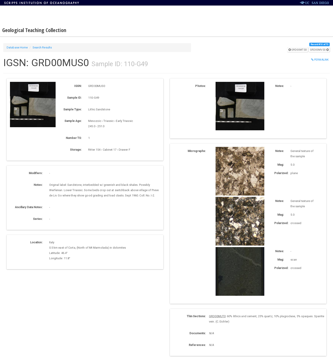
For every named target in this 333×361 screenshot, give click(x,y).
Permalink (320, 59)
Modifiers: (36, 173)
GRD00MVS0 (319, 49)
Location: (36, 242)
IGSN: (78, 86)
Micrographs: (197, 151)
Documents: (197, 333)
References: (197, 345)
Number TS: (74, 138)
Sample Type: (72, 109)
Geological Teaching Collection (34, 30)
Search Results (42, 47)
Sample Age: (73, 121)
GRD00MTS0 (297, 49)
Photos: (200, 86)
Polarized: (280, 173)
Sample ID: (74, 97)
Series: (38, 219)
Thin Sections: (196, 316)
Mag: (280, 164)
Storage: (76, 149)
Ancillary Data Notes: (29, 207)
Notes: (38, 184)
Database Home (17, 47)
